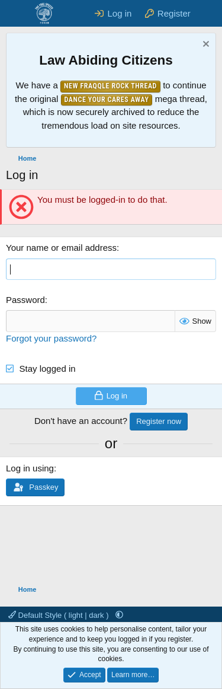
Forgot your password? (51, 338)
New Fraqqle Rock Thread (110, 86)
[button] (119, 615)
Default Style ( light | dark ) (59, 615)
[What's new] (208, 13)
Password (25, 300)
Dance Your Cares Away (107, 99)
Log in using (30, 468)
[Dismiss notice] (205, 45)
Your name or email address (61, 248)
